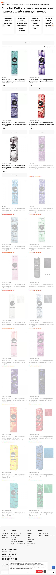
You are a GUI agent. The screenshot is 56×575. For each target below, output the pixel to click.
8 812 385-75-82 (9, 559)
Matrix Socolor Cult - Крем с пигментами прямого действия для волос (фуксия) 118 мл (41, 362)
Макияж (29, 541)
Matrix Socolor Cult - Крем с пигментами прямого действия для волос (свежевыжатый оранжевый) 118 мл (13, 438)
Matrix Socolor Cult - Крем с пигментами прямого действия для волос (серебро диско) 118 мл (13, 167)
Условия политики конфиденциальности (23, 568)
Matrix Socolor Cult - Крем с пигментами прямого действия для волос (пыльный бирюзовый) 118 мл (13, 81)
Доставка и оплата (16, 533)
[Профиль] (53, 572)
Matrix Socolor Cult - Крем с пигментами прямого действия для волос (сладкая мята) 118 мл (41, 248)
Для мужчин (30, 539)
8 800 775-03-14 (9, 550)
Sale (28, 546)
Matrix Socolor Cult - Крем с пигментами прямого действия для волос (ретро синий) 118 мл (41, 476)
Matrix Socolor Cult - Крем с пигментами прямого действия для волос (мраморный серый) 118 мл (41, 324)
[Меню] (2, 572)
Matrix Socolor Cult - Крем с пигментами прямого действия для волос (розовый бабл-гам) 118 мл (13, 286)
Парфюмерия (31, 543)
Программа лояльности (17, 541)
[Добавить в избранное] (25, 52)
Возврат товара (15, 535)
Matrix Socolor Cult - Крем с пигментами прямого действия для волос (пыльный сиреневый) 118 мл (41, 210)
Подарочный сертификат (18, 543)
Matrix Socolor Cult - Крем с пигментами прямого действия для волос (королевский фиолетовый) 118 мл (14, 400)
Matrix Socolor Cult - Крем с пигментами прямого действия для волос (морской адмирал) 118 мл (41, 400)
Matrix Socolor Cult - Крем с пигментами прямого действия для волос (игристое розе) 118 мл (13, 362)
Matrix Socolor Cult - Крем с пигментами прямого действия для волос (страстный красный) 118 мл (41, 438)
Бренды (4, 535)
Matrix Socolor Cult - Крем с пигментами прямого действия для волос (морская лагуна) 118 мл (13, 210)
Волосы (29, 533)
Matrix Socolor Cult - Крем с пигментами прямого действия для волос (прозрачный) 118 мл (14, 324)
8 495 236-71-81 (9, 554)
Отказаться (39, 571)
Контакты (13, 539)
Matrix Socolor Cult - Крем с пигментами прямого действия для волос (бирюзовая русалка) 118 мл (14, 514)
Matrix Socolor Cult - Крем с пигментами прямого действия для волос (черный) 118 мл (41, 286)
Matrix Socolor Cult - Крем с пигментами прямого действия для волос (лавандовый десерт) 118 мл (41, 81)
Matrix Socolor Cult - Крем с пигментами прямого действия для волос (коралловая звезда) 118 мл (41, 124)
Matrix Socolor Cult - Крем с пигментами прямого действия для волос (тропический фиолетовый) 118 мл (41, 167)
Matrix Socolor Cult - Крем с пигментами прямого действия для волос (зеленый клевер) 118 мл (41, 514)
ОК (45, 571)
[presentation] (3, 25)
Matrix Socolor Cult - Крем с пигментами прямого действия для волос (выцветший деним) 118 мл (14, 124)
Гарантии (13, 537)
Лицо (28, 535)
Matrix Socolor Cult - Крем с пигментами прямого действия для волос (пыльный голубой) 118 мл (13, 248)
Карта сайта (5, 537)
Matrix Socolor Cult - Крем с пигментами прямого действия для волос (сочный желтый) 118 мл (13, 476)
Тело (28, 537)
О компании (5, 533)
